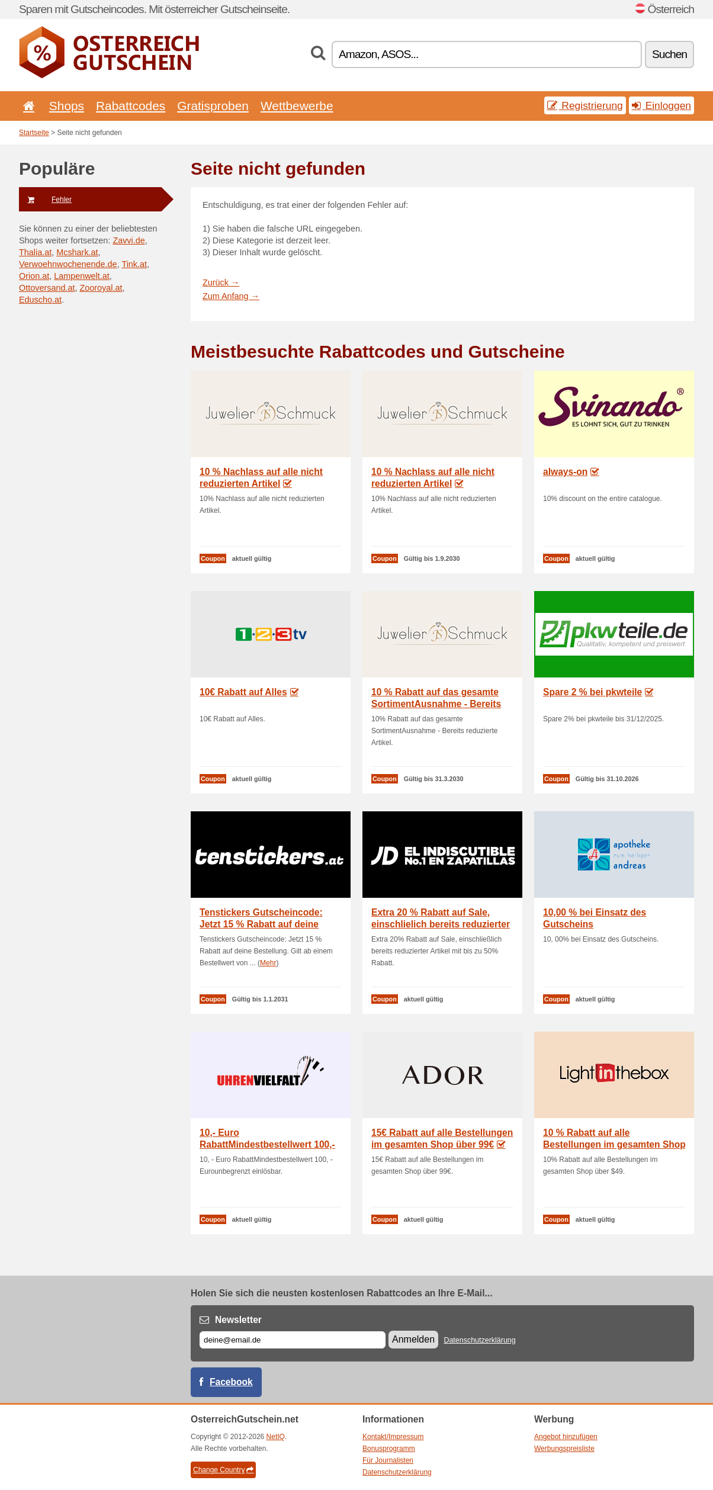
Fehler (45, 199)
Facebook (231, 1382)
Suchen (669, 54)
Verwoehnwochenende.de (68, 264)
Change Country (223, 1470)
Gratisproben (213, 106)
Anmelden (413, 1339)
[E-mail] (293, 1339)
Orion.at (34, 276)
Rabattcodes (130, 106)
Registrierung (585, 105)
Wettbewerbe (297, 106)
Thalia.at (35, 252)
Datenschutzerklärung (479, 1340)
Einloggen (661, 105)
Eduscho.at (40, 299)
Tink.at (134, 264)
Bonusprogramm (388, 1448)
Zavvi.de (128, 240)
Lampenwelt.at (82, 276)
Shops (66, 106)
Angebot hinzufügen (566, 1437)
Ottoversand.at (47, 288)
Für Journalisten (387, 1460)
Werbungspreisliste (564, 1448)
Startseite (34, 133)
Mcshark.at (77, 252)
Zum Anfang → (231, 296)
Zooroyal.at (100, 288)
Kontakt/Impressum (392, 1437)
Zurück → (221, 282)
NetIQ (275, 1437)
